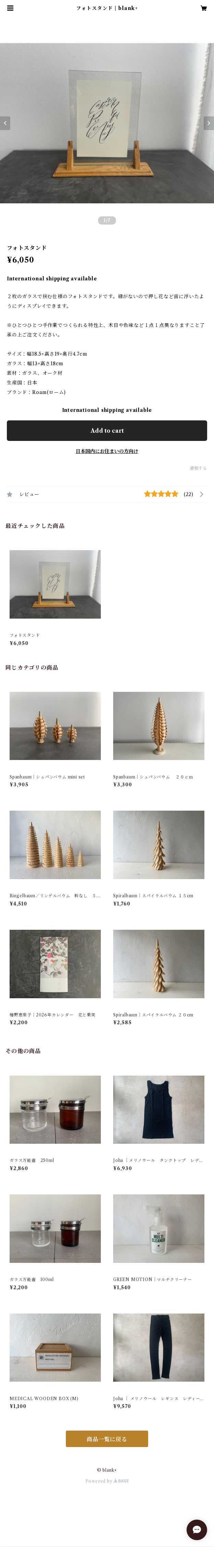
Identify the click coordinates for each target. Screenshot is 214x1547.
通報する (198, 468)
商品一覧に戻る (107, 1439)
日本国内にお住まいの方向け (107, 451)
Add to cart (107, 430)
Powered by (107, 1481)
